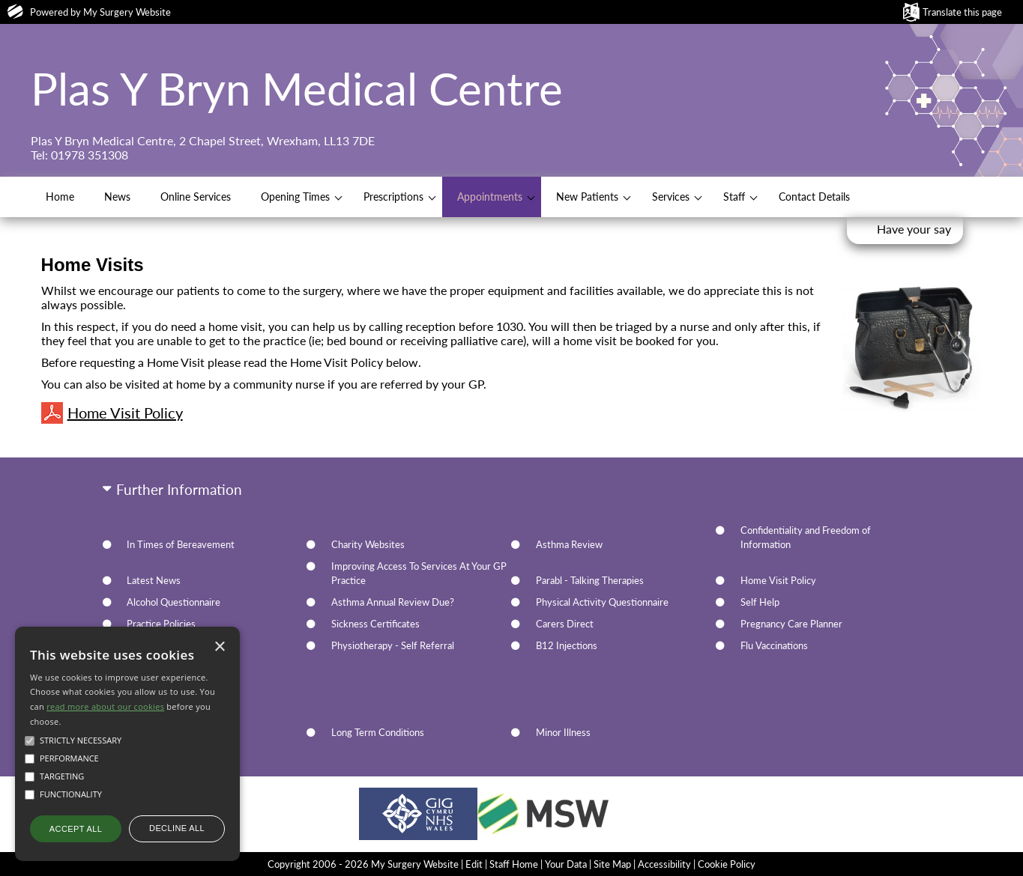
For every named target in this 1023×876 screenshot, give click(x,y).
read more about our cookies (105, 706)
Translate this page (962, 12)
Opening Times (295, 196)
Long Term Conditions (377, 732)
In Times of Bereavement (181, 544)
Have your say (914, 229)
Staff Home (513, 864)
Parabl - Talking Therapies (590, 580)
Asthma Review (569, 544)
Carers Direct (565, 624)
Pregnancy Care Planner (791, 624)
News (117, 196)
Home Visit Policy (112, 413)
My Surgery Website (127, 12)
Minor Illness (563, 732)
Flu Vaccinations (774, 645)
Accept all (75, 828)
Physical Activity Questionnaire (602, 602)
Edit (474, 864)
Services (670, 196)
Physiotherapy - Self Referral (392, 645)
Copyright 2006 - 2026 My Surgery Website (363, 864)
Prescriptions (393, 196)
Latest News (154, 580)
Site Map (612, 864)
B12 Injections (566, 645)
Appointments (489, 196)
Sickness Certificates (375, 624)
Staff (734, 196)
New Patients (587, 196)
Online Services (195, 196)
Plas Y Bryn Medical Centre (297, 88)
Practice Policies (161, 624)
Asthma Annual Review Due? (392, 602)
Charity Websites (368, 544)
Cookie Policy (726, 864)
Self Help (759, 602)
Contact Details (814, 196)
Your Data (566, 864)
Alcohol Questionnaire (173, 602)
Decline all (177, 828)
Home (60, 196)
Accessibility (664, 864)
